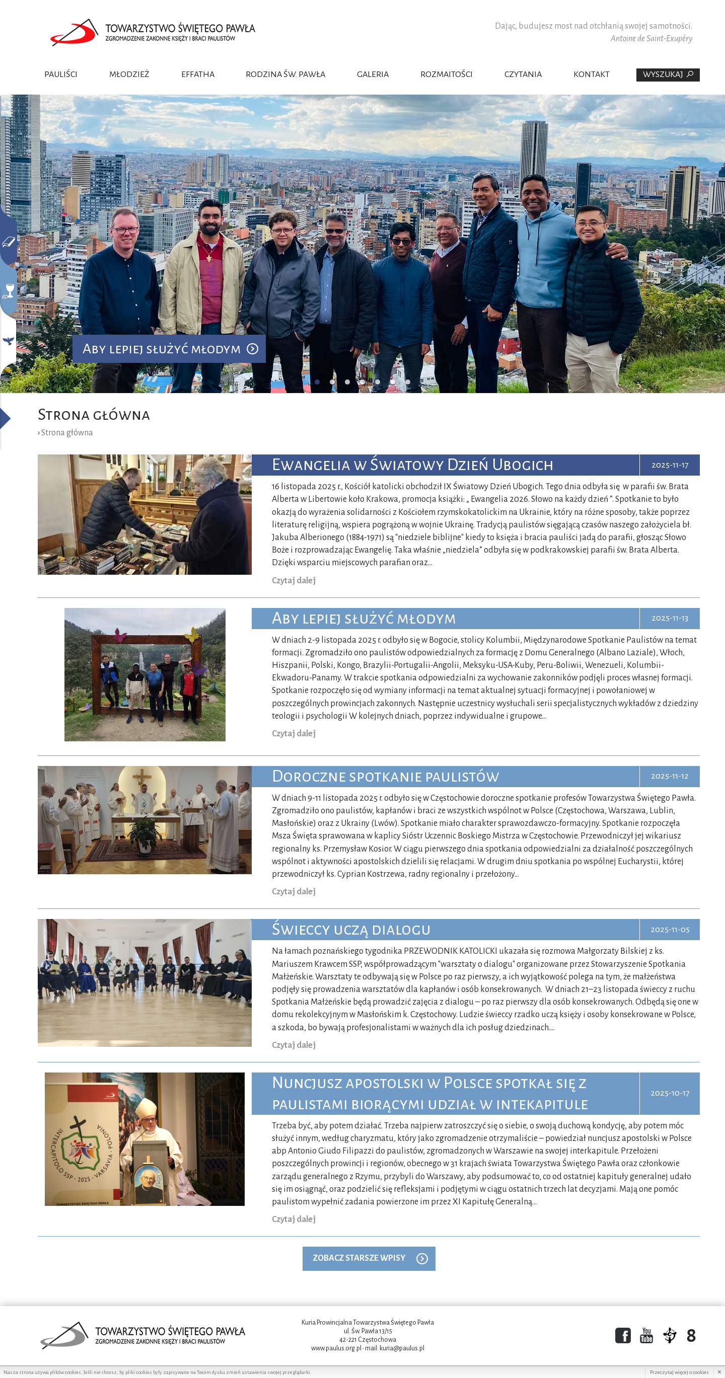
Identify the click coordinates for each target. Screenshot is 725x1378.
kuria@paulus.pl (402, 1348)
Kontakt (591, 74)
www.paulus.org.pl (336, 1348)
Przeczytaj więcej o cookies (679, 1372)
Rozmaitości (446, 74)
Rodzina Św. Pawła (285, 74)
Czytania (523, 74)
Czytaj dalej (294, 580)
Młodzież (129, 74)
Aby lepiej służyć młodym (162, 348)
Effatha (197, 74)
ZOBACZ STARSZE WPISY (359, 1258)
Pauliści (61, 74)
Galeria (373, 74)
